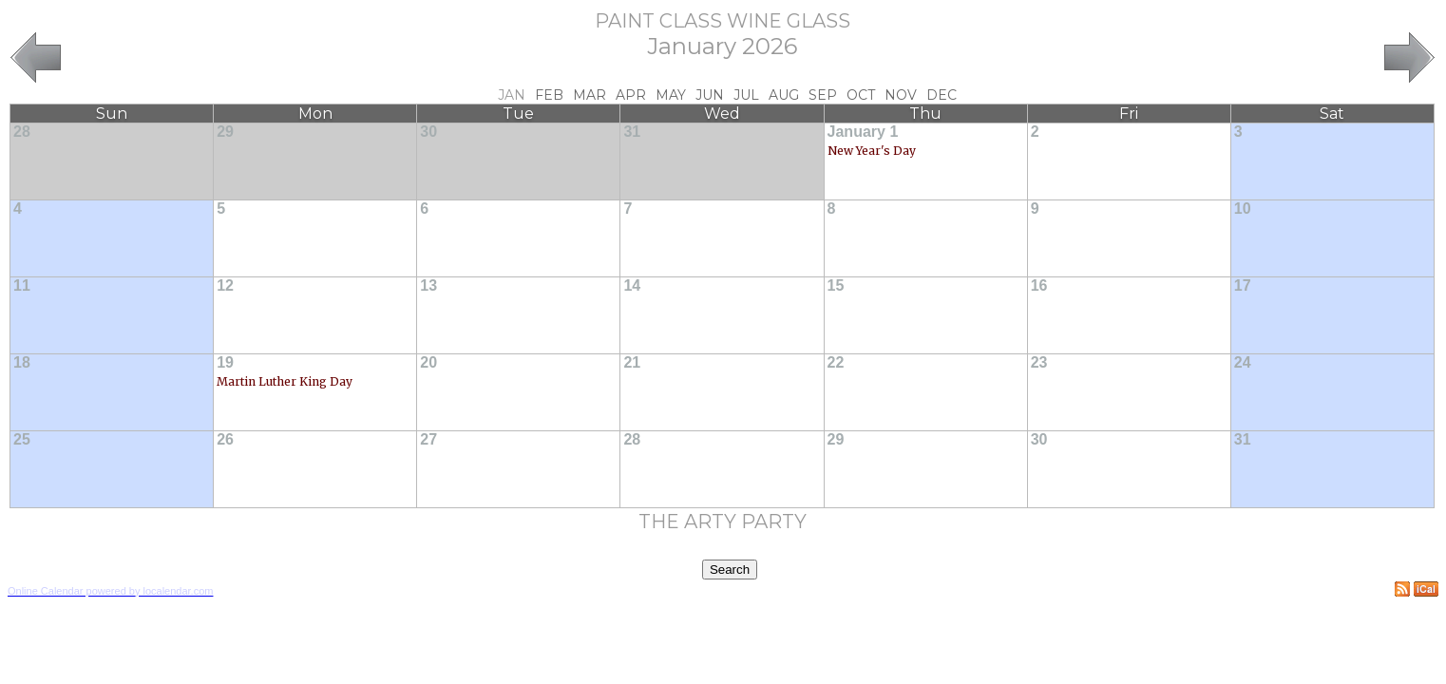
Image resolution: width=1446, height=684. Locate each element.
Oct (861, 95)
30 (428, 132)
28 (21, 132)
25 (21, 439)
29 (225, 132)
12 (225, 285)
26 (225, 439)
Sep (823, 95)
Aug (784, 95)
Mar (589, 95)
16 (1039, 285)
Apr (631, 95)
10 (1242, 208)
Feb (549, 95)
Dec (941, 95)
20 (428, 362)
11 (21, 285)
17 (1242, 285)
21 (631, 362)
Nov (901, 95)
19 (225, 362)
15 (836, 285)
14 (631, 285)
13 (428, 285)
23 (1039, 362)
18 (21, 362)
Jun (709, 95)
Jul (746, 95)
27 (428, 439)
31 (631, 132)
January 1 (863, 132)
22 (836, 362)
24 (1242, 362)
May (671, 95)
